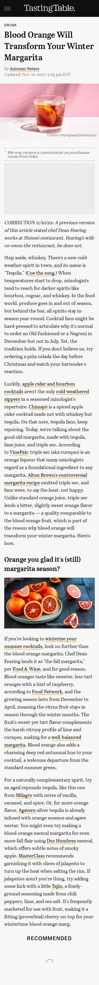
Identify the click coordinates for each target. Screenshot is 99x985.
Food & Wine (26, 668)
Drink (10, 25)
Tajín (57, 885)
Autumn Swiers (24, 68)
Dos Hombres (61, 840)
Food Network (47, 691)
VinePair (19, 451)
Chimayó (38, 406)
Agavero (27, 810)
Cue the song (40, 272)
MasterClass (31, 855)
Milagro (24, 795)
